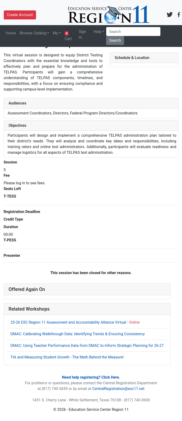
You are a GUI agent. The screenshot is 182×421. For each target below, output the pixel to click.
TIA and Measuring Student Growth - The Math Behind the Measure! (67, 357)
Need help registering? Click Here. (91, 377)
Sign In (82, 34)
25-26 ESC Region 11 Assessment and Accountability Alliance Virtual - (75, 322)
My (55, 33)
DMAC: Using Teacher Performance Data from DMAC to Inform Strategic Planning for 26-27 (87, 345)
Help (97, 31)
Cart (68, 36)
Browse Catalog (33, 33)
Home (11, 33)
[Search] (133, 31)
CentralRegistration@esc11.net (118, 388)
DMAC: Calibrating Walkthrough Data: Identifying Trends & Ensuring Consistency (77, 334)
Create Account (20, 15)
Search (115, 40)
